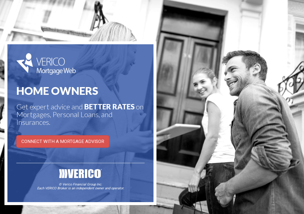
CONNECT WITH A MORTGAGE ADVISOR (62, 141)
